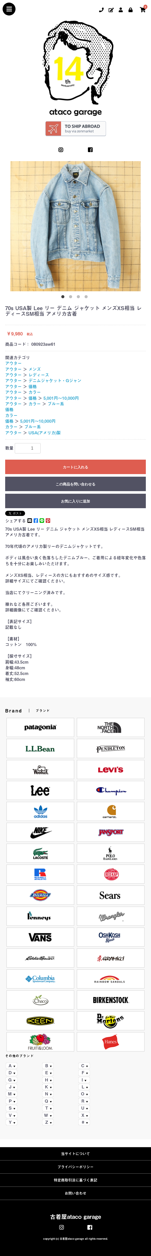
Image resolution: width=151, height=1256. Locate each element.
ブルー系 (56, 404)
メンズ (34, 369)
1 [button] (63, 297)
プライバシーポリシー (75, 1167)
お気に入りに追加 (75, 501)
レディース (38, 375)
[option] (75, 226)
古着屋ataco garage (75, 1217)
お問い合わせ (75, 1193)
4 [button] (87, 297)
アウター (13, 363)
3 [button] (79, 297)
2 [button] (71, 297)
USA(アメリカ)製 (44, 433)
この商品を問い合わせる (75, 484)
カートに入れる (75, 467)
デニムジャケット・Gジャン (54, 381)
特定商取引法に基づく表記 (75, 1180)
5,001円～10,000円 (61, 398)
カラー (34, 392)
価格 (32, 386)
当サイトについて (75, 1154)
